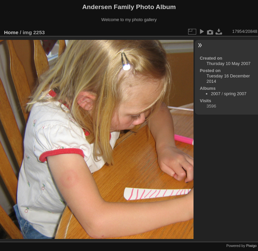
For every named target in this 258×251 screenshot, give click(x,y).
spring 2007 (235, 93)
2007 (215, 93)
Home (11, 32)
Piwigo (251, 246)
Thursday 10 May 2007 (229, 63)
